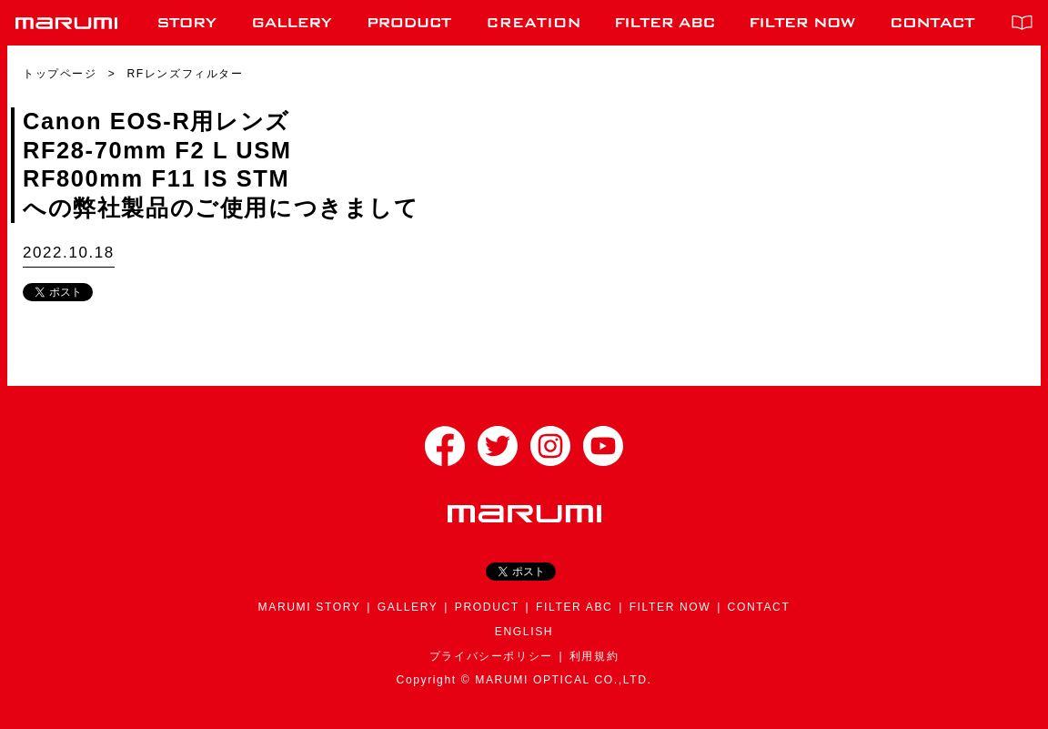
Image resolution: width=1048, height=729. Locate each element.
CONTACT (759, 607)
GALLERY (408, 607)
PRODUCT (487, 607)
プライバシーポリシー (491, 656)
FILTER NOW (670, 607)
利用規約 (594, 656)
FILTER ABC (574, 607)
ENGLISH (524, 631)
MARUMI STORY (309, 607)
